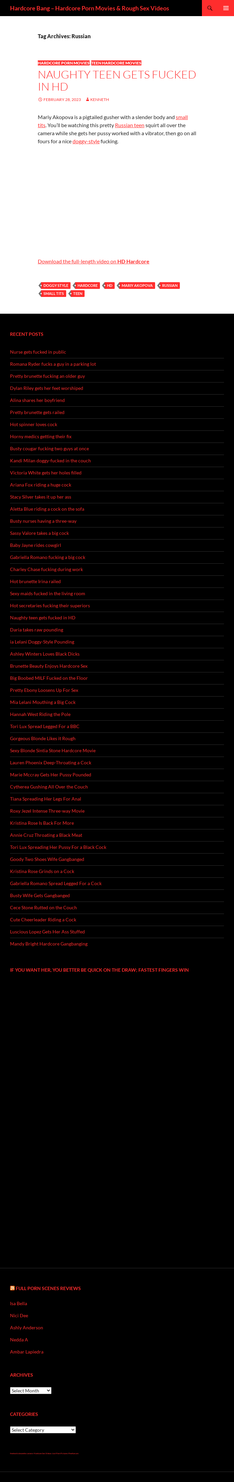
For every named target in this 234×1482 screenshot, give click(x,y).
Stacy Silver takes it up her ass (40, 497)
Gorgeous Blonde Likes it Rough (43, 738)
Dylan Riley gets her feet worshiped (46, 388)
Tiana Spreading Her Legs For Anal (45, 799)
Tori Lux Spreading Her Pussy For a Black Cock (58, 847)
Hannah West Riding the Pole (40, 714)
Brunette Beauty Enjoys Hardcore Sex (49, 666)
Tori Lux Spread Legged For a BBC (45, 726)
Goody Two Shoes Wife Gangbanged (47, 859)
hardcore (88, 285)
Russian (170, 285)
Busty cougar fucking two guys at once (49, 448)
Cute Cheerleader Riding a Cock (43, 919)
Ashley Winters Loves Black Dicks (45, 654)
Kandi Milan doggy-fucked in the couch (50, 460)
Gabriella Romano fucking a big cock (47, 557)
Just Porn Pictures (60, 1453)
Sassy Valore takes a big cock (39, 533)
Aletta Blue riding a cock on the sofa (47, 509)
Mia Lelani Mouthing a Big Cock (43, 702)
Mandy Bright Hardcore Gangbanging (49, 944)
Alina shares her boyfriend (37, 400)
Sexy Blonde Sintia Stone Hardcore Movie (53, 750)
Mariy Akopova (137, 285)
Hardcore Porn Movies (64, 62)
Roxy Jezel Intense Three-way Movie (47, 811)
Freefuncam (74, 1453)
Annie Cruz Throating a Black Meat (46, 835)
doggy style (55, 285)
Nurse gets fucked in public (38, 352)
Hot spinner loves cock (33, 424)
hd (109, 285)
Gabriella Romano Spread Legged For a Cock (56, 883)
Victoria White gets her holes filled (46, 472)
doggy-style (86, 141)
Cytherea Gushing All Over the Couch (49, 786)
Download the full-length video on (93, 261)
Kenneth (99, 99)
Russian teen (129, 125)
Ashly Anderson (26, 1327)
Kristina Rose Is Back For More (42, 823)
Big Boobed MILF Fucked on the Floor (49, 678)
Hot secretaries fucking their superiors (50, 605)
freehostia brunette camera (21, 1453)
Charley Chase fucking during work (46, 569)
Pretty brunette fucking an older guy (47, 376)
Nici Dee (19, 1315)
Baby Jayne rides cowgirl (35, 545)
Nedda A (19, 1339)
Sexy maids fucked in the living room (47, 593)
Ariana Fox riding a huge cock (40, 485)
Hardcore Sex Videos (42, 1453)
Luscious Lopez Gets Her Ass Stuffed (47, 931)
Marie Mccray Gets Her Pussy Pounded (50, 774)
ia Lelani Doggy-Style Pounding (42, 642)
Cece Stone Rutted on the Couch (43, 907)
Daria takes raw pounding (36, 629)
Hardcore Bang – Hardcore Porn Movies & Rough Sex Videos (89, 8)
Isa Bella (18, 1303)
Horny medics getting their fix (41, 436)
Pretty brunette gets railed (37, 412)
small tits (53, 293)
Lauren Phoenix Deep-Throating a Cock (50, 762)
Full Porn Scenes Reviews (48, 1288)
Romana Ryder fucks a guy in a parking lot (53, 364)
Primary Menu (226, 8)
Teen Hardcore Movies (116, 62)
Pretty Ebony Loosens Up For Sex (44, 690)
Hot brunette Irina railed (35, 581)
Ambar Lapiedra (26, 1352)
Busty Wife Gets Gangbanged (40, 895)
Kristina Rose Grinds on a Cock (42, 871)
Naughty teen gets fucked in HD (117, 80)
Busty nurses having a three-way (43, 521)
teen (77, 293)
